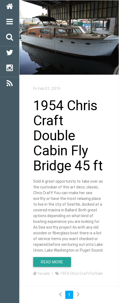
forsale (44, 273)
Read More (52, 262)
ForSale (96, 273)
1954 (64, 273)
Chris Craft (79, 273)
